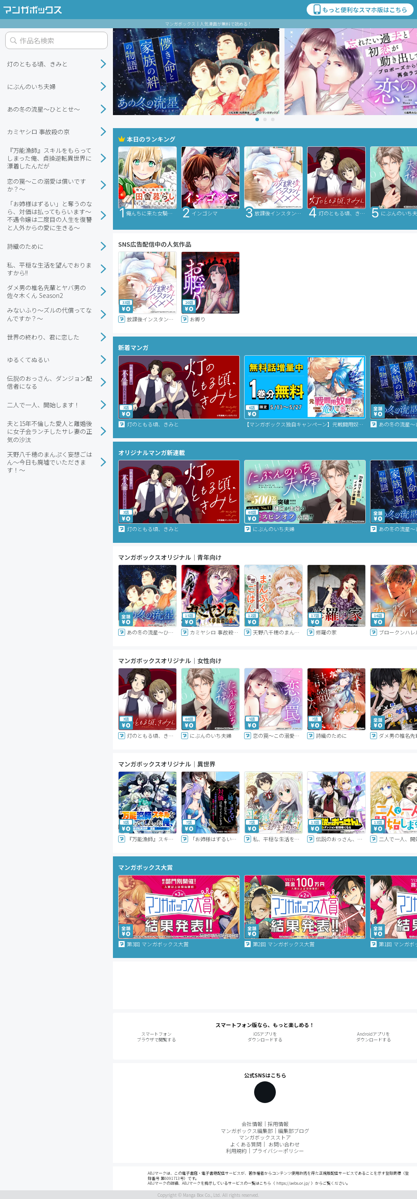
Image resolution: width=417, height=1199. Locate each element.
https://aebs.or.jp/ (293, 1183)
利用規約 (236, 1150)
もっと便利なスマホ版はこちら (359, 9)
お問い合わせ (284, 1144)
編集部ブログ (293, 1130)
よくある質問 (245, 1144)
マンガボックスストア (265, 1137)
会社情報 (252, 1123)
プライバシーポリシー (278, 1150)
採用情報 (278, 1123)
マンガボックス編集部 (247, 1130)
